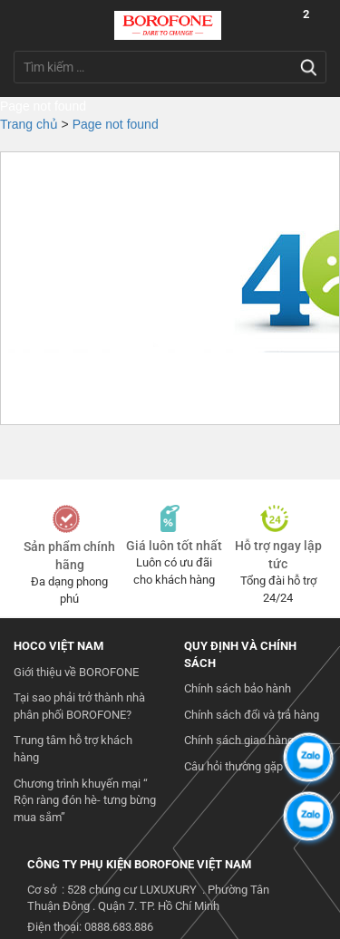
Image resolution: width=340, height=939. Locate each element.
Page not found (116, 124)
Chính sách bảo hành (237, 688)
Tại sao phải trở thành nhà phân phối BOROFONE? (79, 706)
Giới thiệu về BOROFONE (76, 672)
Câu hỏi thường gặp (233, 766)
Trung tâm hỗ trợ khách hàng (73, 748)
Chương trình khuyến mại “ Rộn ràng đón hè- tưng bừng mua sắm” (85, 800)
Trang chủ (29, 124)
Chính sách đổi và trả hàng (251, 714)
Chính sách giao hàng (239, 740)
